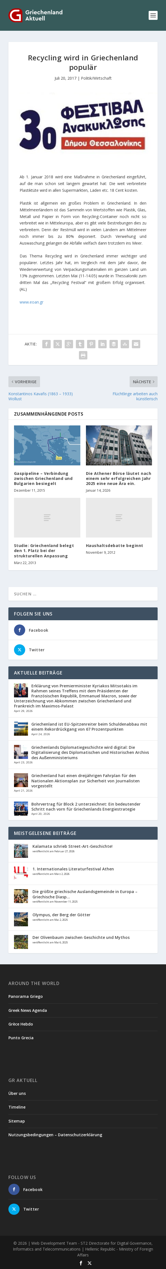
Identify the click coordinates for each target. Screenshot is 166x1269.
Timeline (16, 1107)
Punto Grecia (21, 1037)
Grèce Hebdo (20, 1024)
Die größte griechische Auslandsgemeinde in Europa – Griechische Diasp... (84, 894)
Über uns (17, 1093)
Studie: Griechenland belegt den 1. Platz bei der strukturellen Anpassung (44, 550)
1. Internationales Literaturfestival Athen (73, 869)
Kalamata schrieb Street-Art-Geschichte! (72, 846)
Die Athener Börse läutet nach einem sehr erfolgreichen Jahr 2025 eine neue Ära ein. (118, 478)
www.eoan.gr (31, 302)
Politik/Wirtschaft (96, 78)
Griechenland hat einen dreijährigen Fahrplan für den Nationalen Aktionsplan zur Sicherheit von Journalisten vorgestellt (85, 780)
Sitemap (16, 1121)
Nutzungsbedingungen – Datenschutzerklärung (55, 1134)
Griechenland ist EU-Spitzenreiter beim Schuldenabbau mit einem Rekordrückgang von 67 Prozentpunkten (89, 726)
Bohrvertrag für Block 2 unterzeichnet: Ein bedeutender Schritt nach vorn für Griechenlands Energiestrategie (86, 806)
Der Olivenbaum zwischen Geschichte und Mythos (81, 937)
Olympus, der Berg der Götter (61, 914)
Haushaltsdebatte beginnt (114, 545)
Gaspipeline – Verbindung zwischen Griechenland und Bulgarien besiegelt (43, 478)
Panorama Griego (25, 996)
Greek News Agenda (27, 1010)
